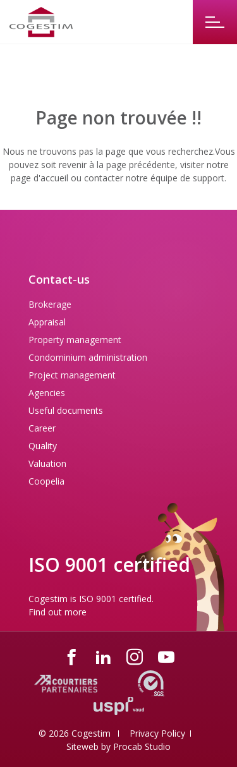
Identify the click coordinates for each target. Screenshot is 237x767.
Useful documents (65, 410)
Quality (42, 446)
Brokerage (49, 304)
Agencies (46, 393)
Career (42, 428)
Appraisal (47, 322)
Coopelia (46, 481)
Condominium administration (87, 357)
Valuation (47, 463)
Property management (74, 340)
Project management (72, 375)
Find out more (57, 612)
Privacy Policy (157, 733)
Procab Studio (142, 746)
